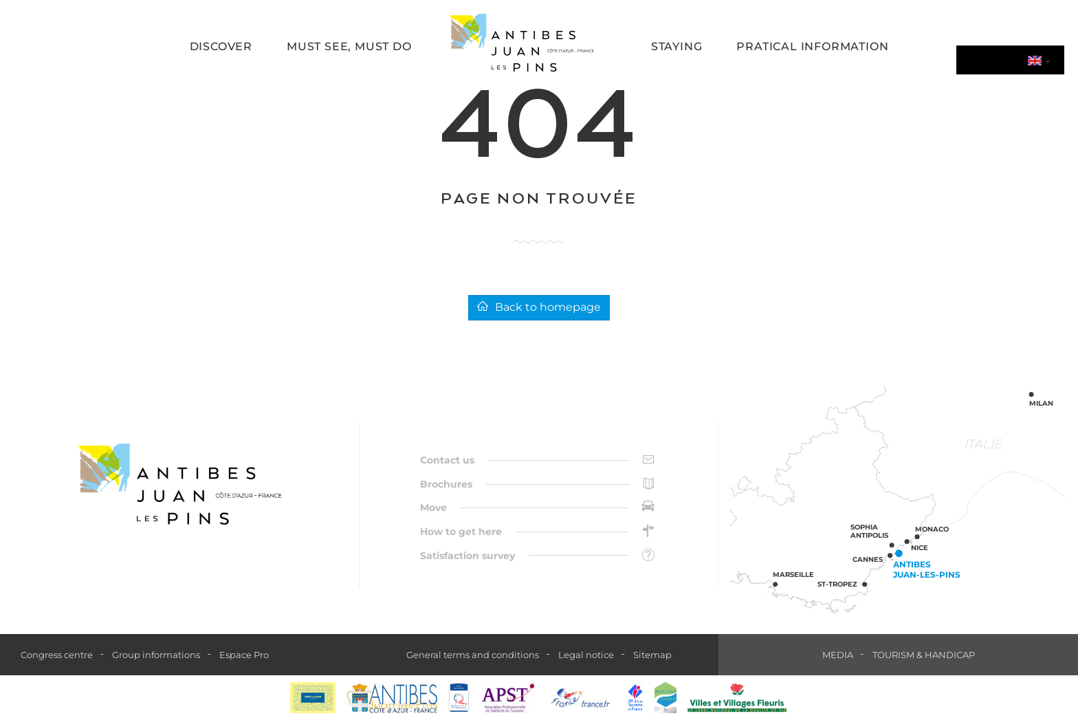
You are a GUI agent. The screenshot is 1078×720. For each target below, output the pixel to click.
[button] (221, 47)
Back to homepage (539, 307)
